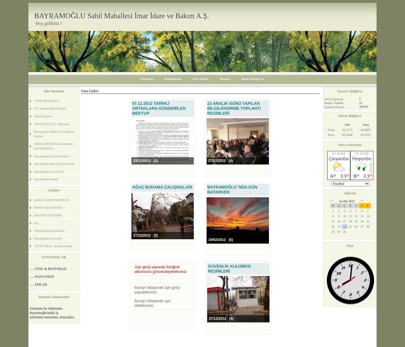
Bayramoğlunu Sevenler (48, 238)
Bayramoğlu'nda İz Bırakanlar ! (52, 156)
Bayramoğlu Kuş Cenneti (49, 171)
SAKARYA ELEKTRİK (48, 215)
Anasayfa (146, 79)
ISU (36, 223)
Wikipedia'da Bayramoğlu (49, 230)
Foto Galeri (200, 79)
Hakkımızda (172, 79)
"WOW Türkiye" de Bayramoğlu (53, 246)
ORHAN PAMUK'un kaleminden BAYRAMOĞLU (53, 146)
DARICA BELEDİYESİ (48, 207)
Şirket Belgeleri (43, 116)
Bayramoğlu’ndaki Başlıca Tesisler (54, 163)
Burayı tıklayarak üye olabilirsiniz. (153, 303)
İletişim (225, 79)
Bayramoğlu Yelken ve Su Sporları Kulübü (54, 134)
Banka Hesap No (252, 79)
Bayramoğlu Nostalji (46, 179)
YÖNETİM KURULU (47, 101)
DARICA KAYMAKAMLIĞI (51, 200)
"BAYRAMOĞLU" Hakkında (51, 124)
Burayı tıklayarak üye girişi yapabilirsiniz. (157, 289)
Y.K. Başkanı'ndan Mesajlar (50, 108)
